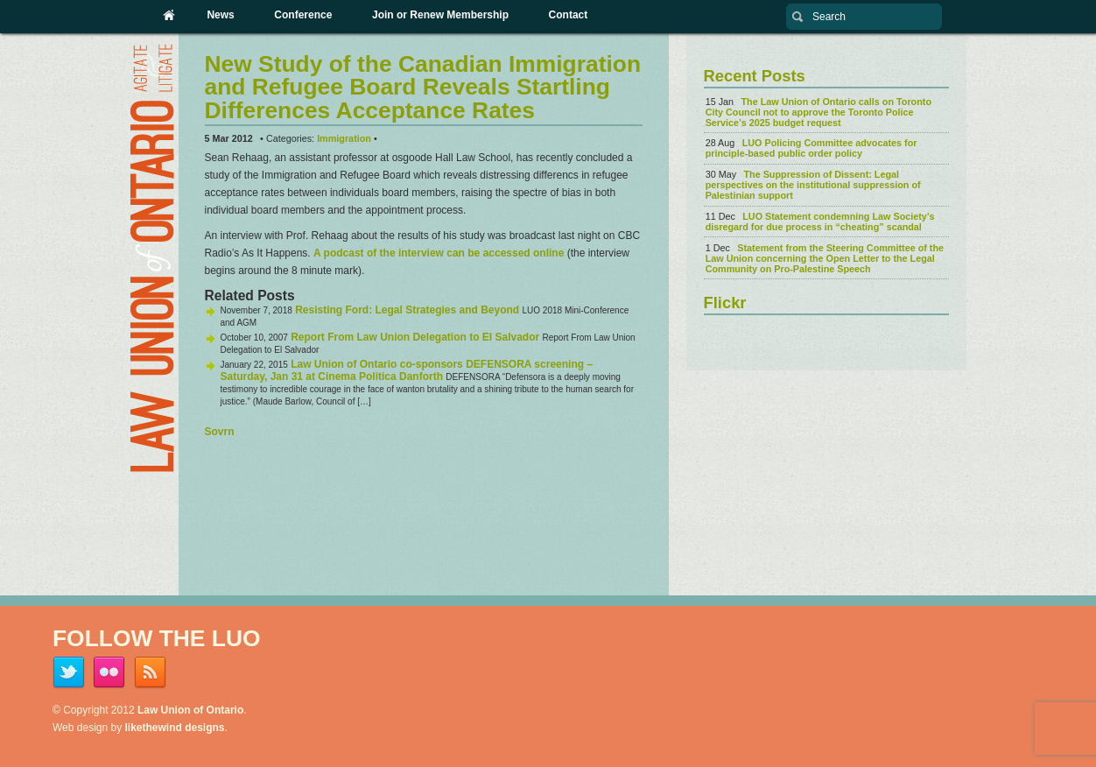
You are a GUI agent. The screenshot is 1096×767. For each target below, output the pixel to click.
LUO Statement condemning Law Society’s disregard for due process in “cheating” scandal (820, 221)
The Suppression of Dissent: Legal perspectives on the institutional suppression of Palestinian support (813, 185)
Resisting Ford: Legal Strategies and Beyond (407, 310)
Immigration (344, 138)
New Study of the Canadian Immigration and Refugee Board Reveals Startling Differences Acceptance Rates (423, 87)
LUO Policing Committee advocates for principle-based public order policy (811, 147)
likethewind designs (175, 727)
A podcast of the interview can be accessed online (438, 253)
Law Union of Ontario (190, 710)
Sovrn (220, 432)
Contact (568, 15)
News (220, 15)
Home (169, 15)
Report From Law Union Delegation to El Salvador (415, 337)
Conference (303, 15)
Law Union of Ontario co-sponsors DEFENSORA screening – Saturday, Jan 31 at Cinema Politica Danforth (407, 370)
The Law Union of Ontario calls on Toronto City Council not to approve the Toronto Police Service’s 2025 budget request (818, 112)
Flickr (725, 302)
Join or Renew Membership (440, 15)
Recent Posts (754, 76)
